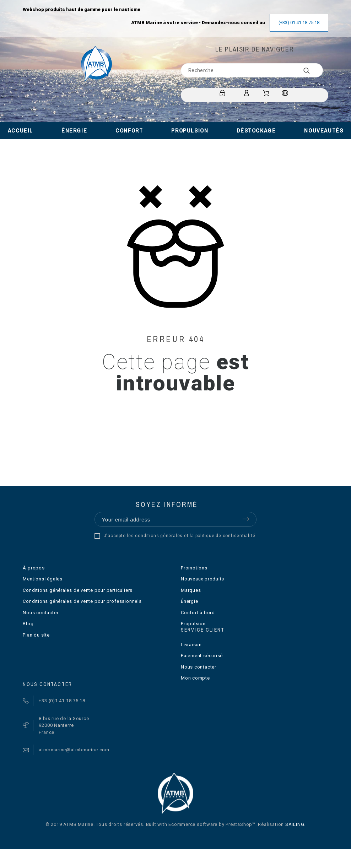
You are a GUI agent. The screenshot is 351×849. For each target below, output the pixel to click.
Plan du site (36, 635)
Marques (191, 590)
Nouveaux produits (202, 579)
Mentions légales (42, 579)
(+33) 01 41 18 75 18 (299, 22)
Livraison (191, 644)
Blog (28, 623)
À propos (33, 567)
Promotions (194, 567)
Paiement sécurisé (202, 655)
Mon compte (195, 678)
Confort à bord (198, 612)
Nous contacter (40, 612)
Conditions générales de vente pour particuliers (78, 590)
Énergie (189, 601)
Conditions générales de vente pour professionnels (82, 601)
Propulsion (193, 623)
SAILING (294, 824)
